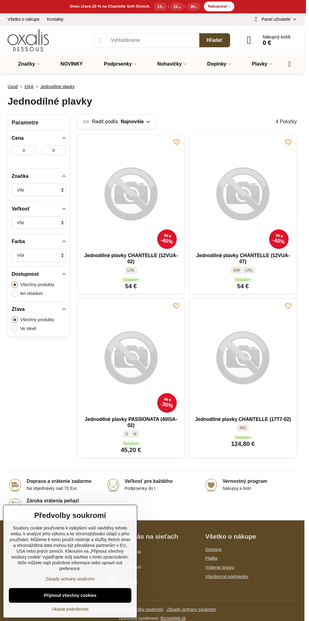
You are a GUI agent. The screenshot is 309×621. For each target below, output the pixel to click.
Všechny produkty (33, 285)
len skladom (27, 293)
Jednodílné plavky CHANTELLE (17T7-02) (243, 419)
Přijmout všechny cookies (70, 595)
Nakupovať (219, 6)
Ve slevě (24, 328)
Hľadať (215, 40)
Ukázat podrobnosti (70, 609)
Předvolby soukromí (144, 609)
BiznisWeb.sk (173, 618)
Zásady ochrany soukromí (191, 609)
